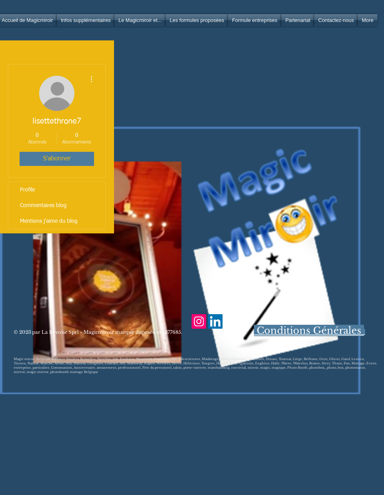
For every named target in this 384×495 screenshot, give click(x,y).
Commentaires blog (43, 205)
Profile (27, 190)
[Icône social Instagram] (199, 321)
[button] (85, 20)
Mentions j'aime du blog (49, 221)
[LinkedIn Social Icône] (215, 321)
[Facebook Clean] (232, 321)
